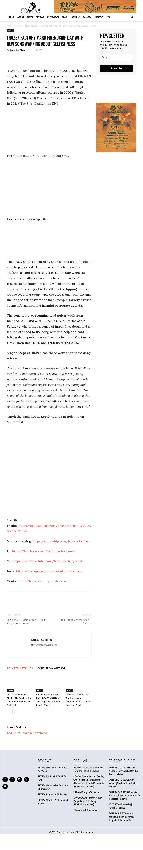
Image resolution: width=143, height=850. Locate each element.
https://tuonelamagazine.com (44, 645)
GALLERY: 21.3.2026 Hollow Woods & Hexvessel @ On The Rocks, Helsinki (125, 770)
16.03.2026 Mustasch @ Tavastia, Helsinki (120, 802)
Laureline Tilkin (17, 50)
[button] (132, 17)
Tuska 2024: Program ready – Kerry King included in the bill (26, 621)
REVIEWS (40, 17)
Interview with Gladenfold (85, 808)
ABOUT (20, 17)
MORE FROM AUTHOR (51, 668)
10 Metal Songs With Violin (86, 791)
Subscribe (116, 68)
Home (11, 17)
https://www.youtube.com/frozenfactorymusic (48, 561)
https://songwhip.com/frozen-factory (61, 541)
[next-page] (14, 712)
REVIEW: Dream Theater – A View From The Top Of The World (88, 769)
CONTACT (98, 17)
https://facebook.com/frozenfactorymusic (44, 551)
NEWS (30, 17)
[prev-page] (9, 712)
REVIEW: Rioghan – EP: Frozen (52, 793)
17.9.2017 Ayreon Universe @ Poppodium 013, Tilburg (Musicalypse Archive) (87, 800)
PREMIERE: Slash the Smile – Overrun (76, 621)
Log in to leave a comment (27, 733)
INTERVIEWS (53, 17)
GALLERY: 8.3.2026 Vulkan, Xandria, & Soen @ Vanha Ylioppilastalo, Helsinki (121, 812)
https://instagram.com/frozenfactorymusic (49, 571)
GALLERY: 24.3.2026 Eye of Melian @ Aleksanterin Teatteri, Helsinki (124, 781)
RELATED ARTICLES (20, 668)
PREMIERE (75, 17)
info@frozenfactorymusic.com (43, 581)
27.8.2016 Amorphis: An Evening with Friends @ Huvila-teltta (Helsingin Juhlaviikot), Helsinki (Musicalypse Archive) (88, 781)
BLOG (64, 17)
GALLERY (87, 17)
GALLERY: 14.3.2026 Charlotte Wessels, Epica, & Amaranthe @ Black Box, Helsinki (124, 791)
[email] (116, 57)
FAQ (109, 17)
